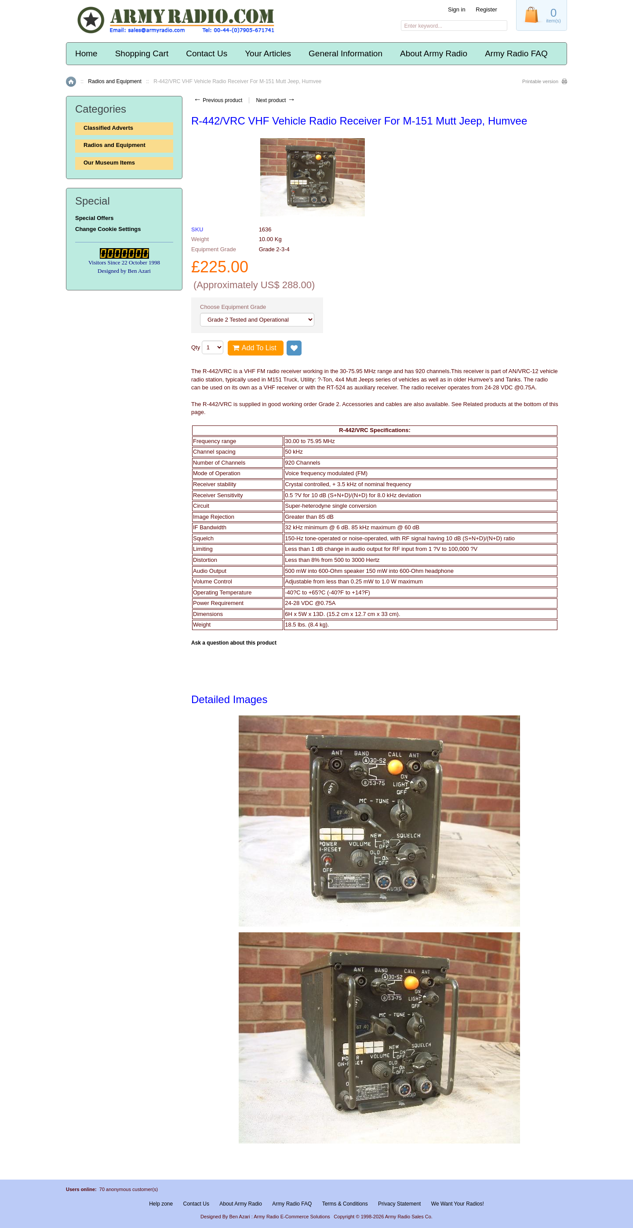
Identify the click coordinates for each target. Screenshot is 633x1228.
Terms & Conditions (345, 1204)
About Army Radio (433, 53)
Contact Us (206, 53)
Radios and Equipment (114, 81)
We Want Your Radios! (457, 1204)
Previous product (217, 100)
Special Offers (94, 218)
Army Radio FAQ (516, 53)
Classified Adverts (108, 128)
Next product (275, 100)
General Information (345, 53)
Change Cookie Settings (108, 229)
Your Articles (268, 53)
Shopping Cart (141, 53)
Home (86, 53)
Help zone (161, 1204)
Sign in (457, 9)
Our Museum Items (109, 162)
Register (486, 9)
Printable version (540, 81)
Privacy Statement (399, 1204)
